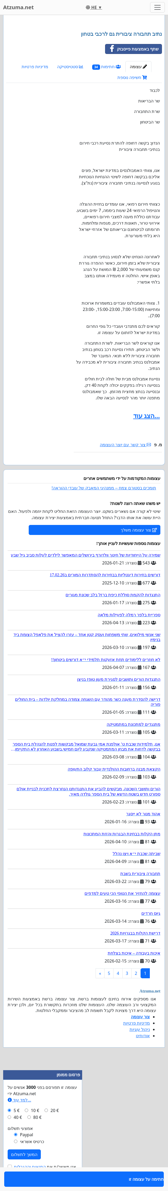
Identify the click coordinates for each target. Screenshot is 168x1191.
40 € (18, 1132)
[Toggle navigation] (157, 7)
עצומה (138, 67)
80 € (37, 1132)
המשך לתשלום (24, 1170)
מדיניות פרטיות (35, 67)
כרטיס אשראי (32, 1157)
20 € (55, 1126)
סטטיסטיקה (70, 67)
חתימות (106, 67)
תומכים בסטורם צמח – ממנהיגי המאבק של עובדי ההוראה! (104, 503)
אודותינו (143, 1051)
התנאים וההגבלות (30, 1182)
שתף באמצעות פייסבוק (132, 49)
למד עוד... (19, 1115)
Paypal (26, 1150)
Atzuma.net (18, 7)
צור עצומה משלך (139, 545)
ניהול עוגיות (140, 1045)
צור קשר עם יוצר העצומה (125, 445)
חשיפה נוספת (132, 77)
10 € (35, 1126)
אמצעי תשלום (20, 1144)
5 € (16, 1126)
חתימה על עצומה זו (144, 468)
